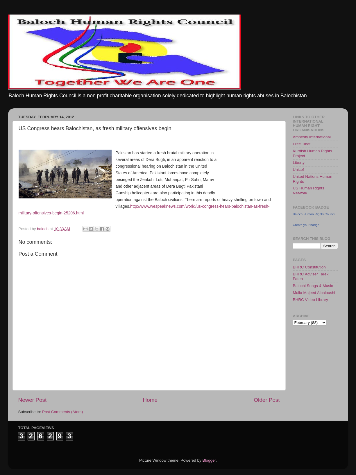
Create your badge (306, 225)
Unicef (298, 169)
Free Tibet (302, 144)
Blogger (209, 460)
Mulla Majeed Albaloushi (314, 293)
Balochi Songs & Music (313, 286)
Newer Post (32, 400)
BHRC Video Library (310, 299)
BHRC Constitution (309, 267)
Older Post (267, 400)
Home (150, 400)
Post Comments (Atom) (62, 412)
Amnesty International (312, 137)
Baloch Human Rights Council (314, 214)
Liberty (299, 162)
